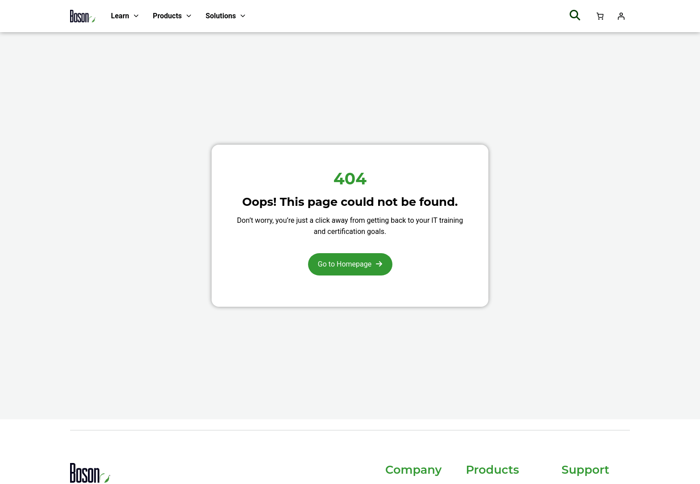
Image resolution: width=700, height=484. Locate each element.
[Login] (621, 16)
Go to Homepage (344, 264)
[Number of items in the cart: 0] (600, 16)
